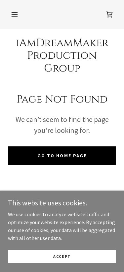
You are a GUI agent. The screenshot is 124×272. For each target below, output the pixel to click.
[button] (14, 14)
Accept (62, 256)
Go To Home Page (61, 156)
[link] (109, 14)
